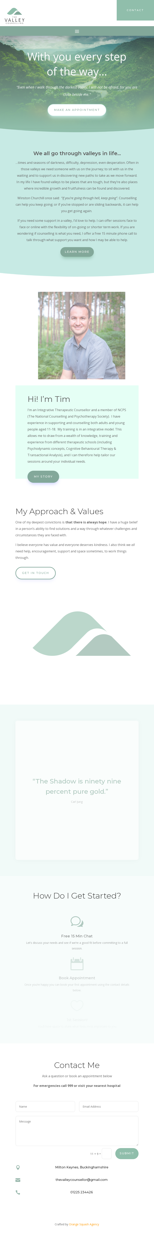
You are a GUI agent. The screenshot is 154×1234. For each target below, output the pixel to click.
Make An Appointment (77, 110)
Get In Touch (35, 573)
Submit (127, 1153)
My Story (43, 476)
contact (135, 10)
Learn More (77, 252)
